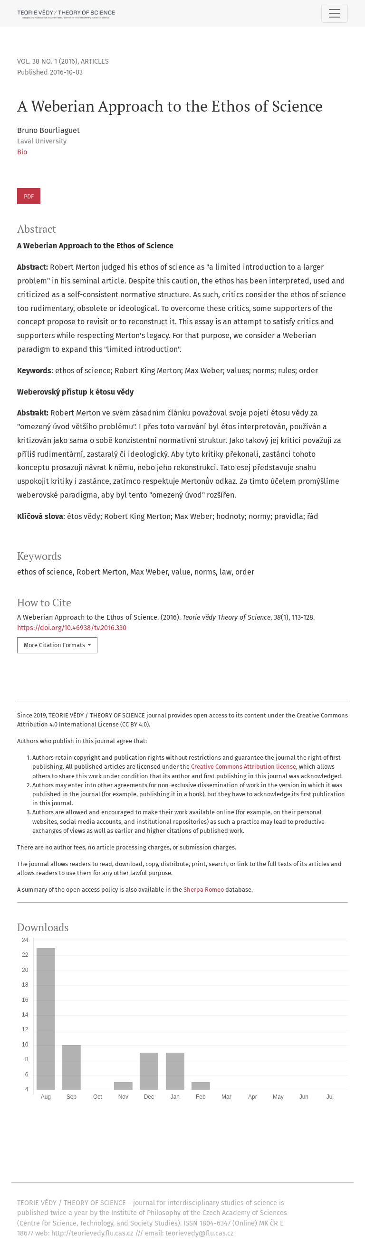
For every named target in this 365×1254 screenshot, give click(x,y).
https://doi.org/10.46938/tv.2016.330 (71, 628)
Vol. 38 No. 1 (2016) (47, 61)
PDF (29, 196)
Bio (22, 152)
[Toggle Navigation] (334, 13)
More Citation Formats (55, 645)
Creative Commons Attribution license (243, 766)
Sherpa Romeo (203, 889)
